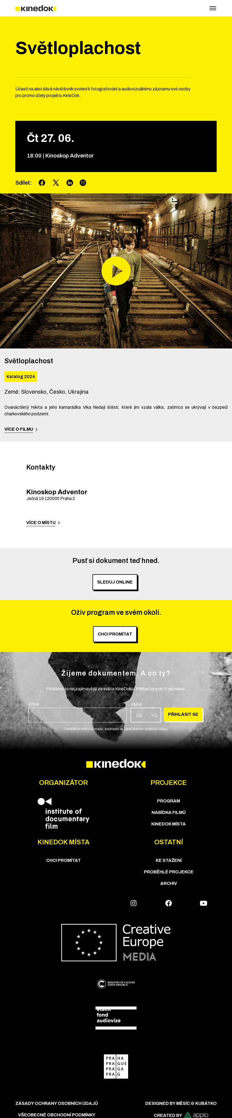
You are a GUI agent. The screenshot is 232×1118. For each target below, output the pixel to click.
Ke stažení (169, 860)
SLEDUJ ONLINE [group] (115, 582)
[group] (77, 711)
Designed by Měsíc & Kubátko (181, 1103)
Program (168, 801)
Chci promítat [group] (115, 634)
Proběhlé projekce (168, 872)
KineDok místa (168, 824)
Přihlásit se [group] (183, 714)
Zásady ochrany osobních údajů (56, 1103)
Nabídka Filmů (169, 812)
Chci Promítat (63, 860)
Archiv (168, 883)
